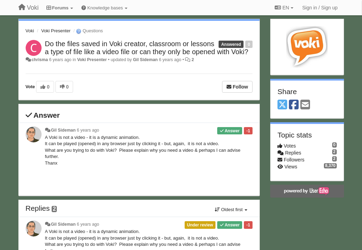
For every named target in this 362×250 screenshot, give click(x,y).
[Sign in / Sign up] (320, 8)
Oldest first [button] (231, 209)
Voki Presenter (56, 30)
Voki (30, 30)
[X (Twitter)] (282, 105)
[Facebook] (294, 105)
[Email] (305, 105)
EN (284, 7)
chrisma (40, 59)
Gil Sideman (145, 59)
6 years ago (88, 130)
